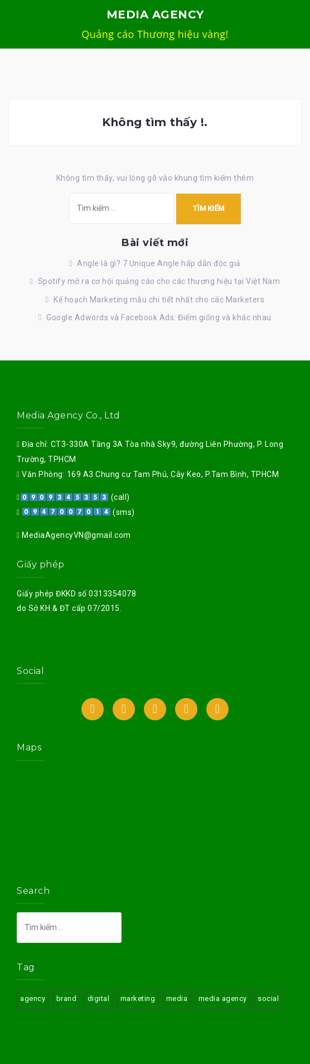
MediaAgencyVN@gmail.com (75, 535)
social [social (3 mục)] (268, 998)
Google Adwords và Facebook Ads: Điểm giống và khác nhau (159, 317)
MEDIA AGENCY (155, 14)
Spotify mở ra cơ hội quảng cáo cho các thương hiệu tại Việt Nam (159, 281)
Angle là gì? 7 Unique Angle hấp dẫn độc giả (159, 263)
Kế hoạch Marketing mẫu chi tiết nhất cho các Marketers (159, 299)
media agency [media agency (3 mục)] (222, 998)
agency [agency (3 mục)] (32, 998)
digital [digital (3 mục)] (99, 998)
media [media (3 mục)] (177, 998)
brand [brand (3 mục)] (66, 998)
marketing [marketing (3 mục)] (138, 998)
